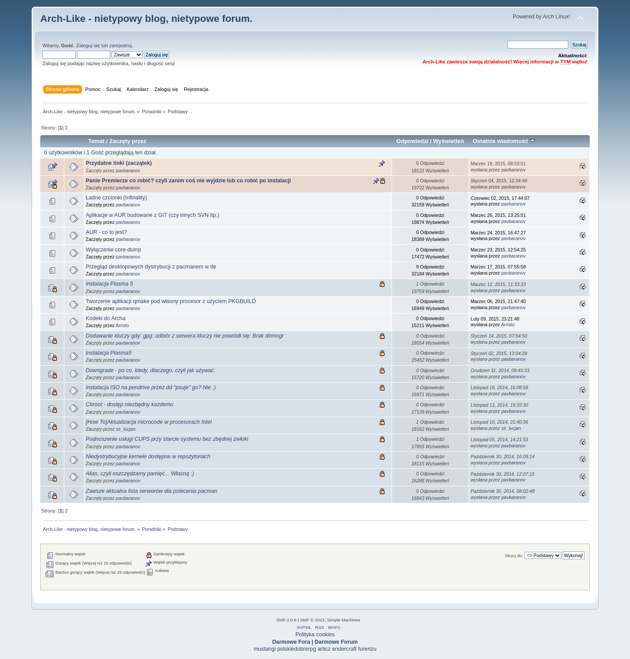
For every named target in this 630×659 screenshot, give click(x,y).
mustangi (265, 649)
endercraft (344, 649)
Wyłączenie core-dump (113, 250)
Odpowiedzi (412, 141)
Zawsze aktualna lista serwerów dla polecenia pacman (151, 491)
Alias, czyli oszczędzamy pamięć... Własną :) (140, 474)
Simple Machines (343, 619)
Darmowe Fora (291, 642)
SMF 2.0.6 (286, 619)
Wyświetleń (448, 141)
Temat (96, 141)
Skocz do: (514, 555)
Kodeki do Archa (106, 318)
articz (324, 649)
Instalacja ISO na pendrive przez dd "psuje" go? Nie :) (151, 387)
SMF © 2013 (312, 619)
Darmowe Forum (336, 642)
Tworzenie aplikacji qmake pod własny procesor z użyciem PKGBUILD (171, 301)
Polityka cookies (314, 634)
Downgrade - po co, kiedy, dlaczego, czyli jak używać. (150, 370)
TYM (565, 61)
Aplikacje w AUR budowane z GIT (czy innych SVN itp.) (152, 215)
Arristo (122, 325)
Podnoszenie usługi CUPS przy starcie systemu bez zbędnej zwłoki (167, 439)
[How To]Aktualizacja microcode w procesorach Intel (149, 422)
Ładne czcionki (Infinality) (116, 198)
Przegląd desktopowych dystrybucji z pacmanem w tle (151, 267)
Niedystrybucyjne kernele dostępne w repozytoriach (148, 456)
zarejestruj (120, 45)
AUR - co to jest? (106, 232)
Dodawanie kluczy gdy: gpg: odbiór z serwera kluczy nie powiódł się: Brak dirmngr (185, 336)
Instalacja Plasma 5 (109, 284)
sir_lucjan (126, 429)
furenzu (367, 649)
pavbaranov (128, 170)
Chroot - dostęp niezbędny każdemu (129, 404)
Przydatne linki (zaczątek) (119, 163)
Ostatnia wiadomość (503, 141)
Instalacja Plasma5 (109, 353)
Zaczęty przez (128, 141)
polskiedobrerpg (296, 649)
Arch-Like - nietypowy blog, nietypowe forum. (146, 18)
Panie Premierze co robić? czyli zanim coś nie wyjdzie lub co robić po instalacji (188, 181)
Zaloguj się (88, 45)
